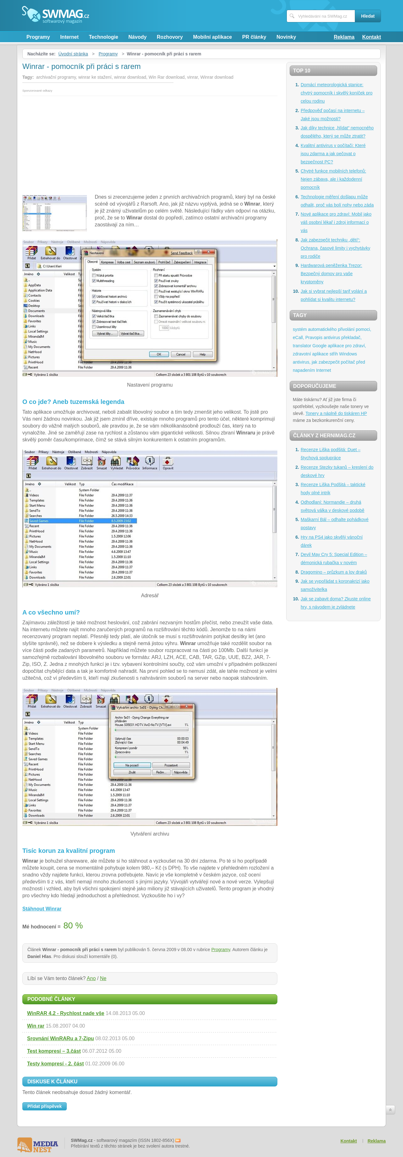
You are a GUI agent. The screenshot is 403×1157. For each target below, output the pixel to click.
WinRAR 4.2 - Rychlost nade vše (65, 1013)
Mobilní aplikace (212, 37)
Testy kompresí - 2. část (55, 1063)
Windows (348, 353)
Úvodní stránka (73, 53)
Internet (69, 37)
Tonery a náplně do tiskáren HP (336, 413)
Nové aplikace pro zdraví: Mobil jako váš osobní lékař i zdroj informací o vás (336, 222)
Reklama (344, 37)
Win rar (35, 1026)
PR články (254, 37)
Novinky (286, 37)
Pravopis (313, 337)
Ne (103, 978)
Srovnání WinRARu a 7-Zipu (60, 1038)
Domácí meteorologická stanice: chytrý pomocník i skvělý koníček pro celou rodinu (336, 93)
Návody (137, 37)
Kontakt (371, 37)
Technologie (103, 37)
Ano (91, 978)
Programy (38, 37)
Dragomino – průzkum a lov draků (334, 572)
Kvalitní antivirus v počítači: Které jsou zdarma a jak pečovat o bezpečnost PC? (333, 153)
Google (319, 345)
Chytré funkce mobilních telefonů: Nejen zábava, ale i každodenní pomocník (333, 179)
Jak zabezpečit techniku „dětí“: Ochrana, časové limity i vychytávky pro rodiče (335, 248)
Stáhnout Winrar (41, 908)
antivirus (332, 337)
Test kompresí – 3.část (54, 1051)
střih (334, 353)
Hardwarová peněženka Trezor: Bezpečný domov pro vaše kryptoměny (331, 273)
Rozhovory (170, 37)
